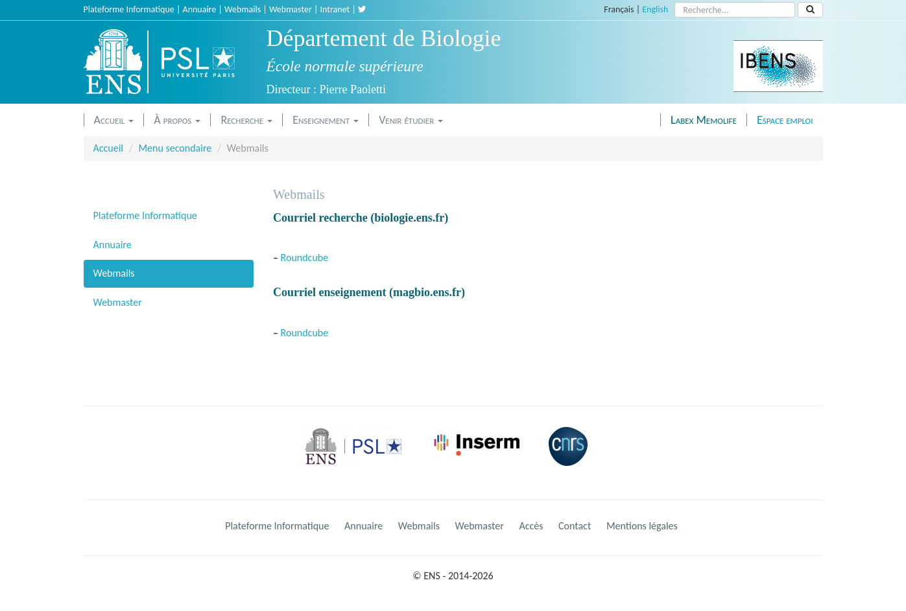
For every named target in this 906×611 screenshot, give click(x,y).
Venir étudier (411, 119)
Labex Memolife (704, 119)
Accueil (114, 119)
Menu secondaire (174, 148)
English (655, 9)
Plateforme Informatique (129, 9)
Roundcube (305, 257)
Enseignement (325, 119)
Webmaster (290, 9)
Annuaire (200, 9)
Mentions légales (642, 526)
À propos (177, 119)
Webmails (242, 9)
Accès (531, 526)
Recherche (246, 119)
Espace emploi (785, 119)
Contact (574, 526)
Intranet (335, 9)
